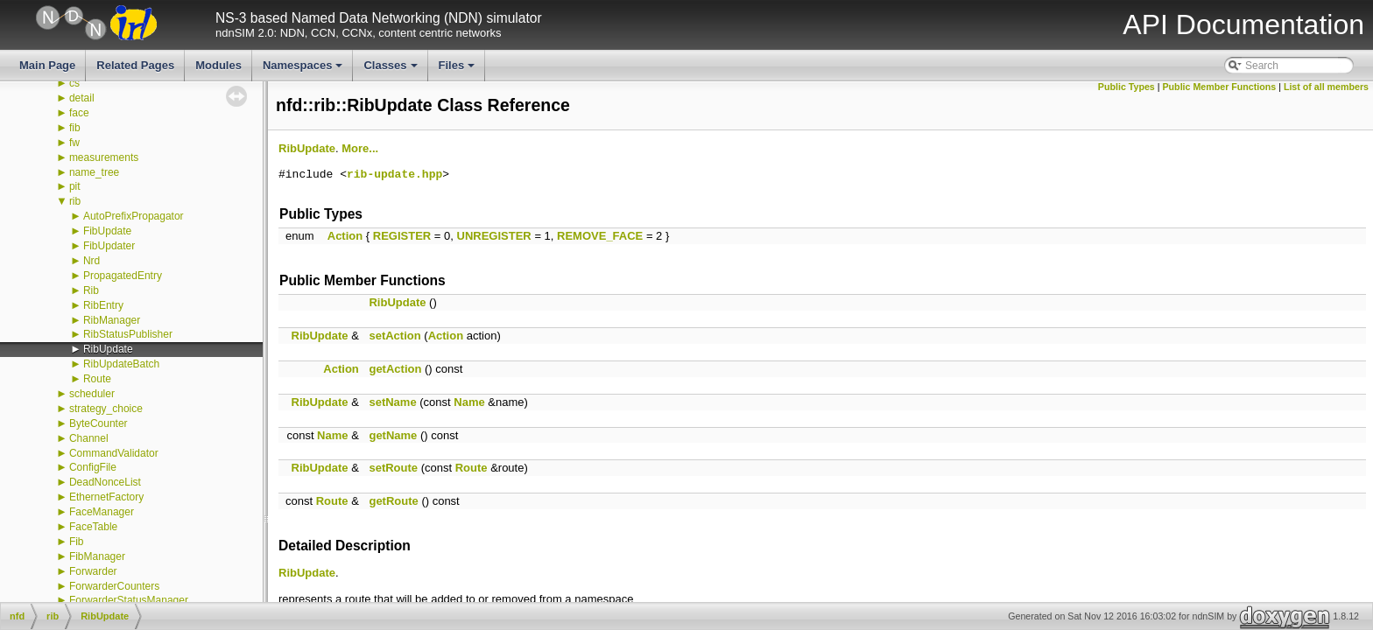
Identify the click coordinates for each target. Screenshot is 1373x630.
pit (75, 186)
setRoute (393, 467)
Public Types (1126, 86)
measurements (103, 157)
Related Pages (135, 65)
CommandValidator (113, 453)
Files (458, 70)
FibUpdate (107, 231)
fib (75, 128)
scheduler (92, 394)
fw (74, 142)
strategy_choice (106, 408)
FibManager (97, 556)
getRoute (393, 501)
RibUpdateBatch (121, 364)
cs (74, 83)
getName (393, 435)
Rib (91, 290)
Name (469, 402)
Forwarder (93, 571)
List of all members (1326, 86)
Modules (218, 65)
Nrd (91, 261)
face (79, 113)
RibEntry (103, 305)
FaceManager (101, 512)
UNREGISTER (494, 235)
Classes (391, 70)
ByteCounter (98, 423)
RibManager (111, 320)
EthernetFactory (106, 497)
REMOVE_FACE (600, 235)
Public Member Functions (1220, 86)
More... (359, 148)
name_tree (94, 172)
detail (82, 98)
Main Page (47, 65)
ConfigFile (92, 467)
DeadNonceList (105, 482)
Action (345, 235)
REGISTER (402, 235)
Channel (89, 438)
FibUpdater (109, 246)
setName (392, 402)
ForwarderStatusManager (128, 600)
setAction (394, 335)
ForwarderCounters (114, 586)
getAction (395, 368)
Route (97, 379)
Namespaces (304, 70)
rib (75, 201)
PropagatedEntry (122, 276)
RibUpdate (108, 349)
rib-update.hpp (394, 175)
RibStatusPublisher (128, 334)
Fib (76, 542)
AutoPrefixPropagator (133, 216)
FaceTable (93, 527)
